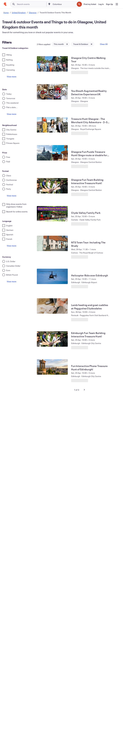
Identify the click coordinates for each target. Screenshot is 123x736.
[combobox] (64, 4)
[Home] (5, 4)
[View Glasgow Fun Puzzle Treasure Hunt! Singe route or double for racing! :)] (52, 152)
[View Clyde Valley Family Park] (52, 213)
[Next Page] (84, 390)
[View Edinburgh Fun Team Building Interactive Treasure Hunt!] (52, 339)
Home (6, 12)
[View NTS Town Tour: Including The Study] (52, 243)
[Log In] (101, 4)
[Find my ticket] (90, 4)
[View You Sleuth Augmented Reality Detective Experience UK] (52, 92)
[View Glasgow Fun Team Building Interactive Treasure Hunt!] (52, 185)
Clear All (104, 44)
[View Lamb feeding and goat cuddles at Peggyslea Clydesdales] (52, 306)
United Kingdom (19, 12)
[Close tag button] (67, 44)
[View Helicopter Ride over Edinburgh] (52, 276)
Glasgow (33, 12)
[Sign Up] (109, 4)
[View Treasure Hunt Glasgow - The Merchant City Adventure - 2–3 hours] (52, 125)
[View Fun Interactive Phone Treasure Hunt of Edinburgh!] (52, 367)
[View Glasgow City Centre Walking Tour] (52, 64)
